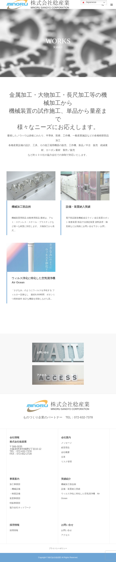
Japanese (89, 2)
